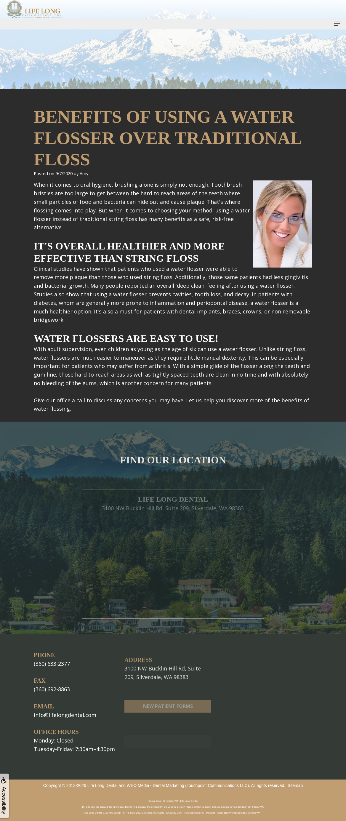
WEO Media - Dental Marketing (155, 785)
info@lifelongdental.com (65, 714)
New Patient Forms (168, 719)
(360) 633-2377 (52, 663)
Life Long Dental (102, 785)
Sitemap (295, 785)
